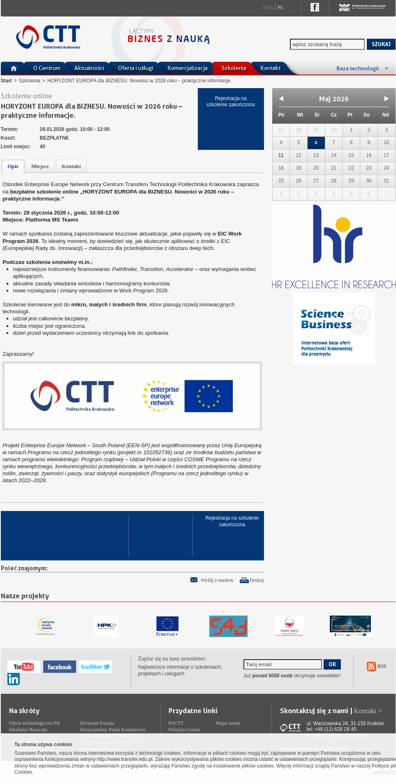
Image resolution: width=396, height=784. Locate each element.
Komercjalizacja (187, 68)
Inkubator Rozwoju (28, 730)
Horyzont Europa (97, 723)
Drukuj (257, 580)
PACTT (176, 723)
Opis (12, 166)
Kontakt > (368, 711)
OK (332, 664)
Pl (281, 7)
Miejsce (40, 166)
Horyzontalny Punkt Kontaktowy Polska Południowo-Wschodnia (113, 733)
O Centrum (46, 68)
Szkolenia (234, 68)
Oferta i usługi (135, 68)
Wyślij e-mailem (217, 580)
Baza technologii (362, 68)
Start (6, 81)
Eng (268, 7)
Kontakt (270, 68)
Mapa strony (228, 723)
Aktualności (89, 68)
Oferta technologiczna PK (34, 723)
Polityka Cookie (185, 730)
